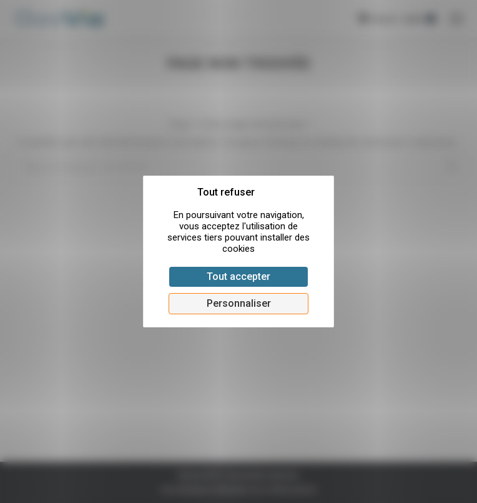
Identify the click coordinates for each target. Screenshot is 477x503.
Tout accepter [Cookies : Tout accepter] (238, 276)
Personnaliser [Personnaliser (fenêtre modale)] (239, 303)
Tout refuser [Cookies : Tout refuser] (226, 192)
